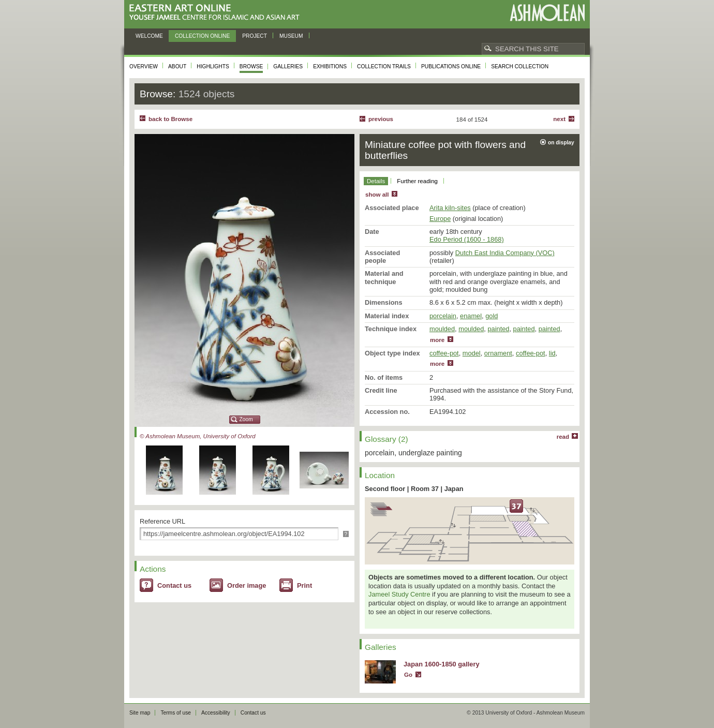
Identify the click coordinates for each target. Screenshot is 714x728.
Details (376, 181)
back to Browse (170, 119)
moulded (442, 329)
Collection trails (384, 66)
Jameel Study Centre (399, 594)
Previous (380, 119)
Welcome (149, 36)
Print (304, 585)
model (472, 353)
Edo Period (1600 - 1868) (466, 239)
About (177, 66)
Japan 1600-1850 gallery (442, 664)
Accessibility (215, 713)
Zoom (246, 419)
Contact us (174, 585)
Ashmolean (547, 12)
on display (561, 142)
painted (498, 329)
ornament (498, 353)
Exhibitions (330, 66)
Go (408, 675)
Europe (440, 218)
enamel (471, 316)
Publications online (451, 66)
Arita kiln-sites (450, 208)
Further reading (417, 181)
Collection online (202, 36)
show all (377, 194)
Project (254, 36)
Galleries (288, 66)
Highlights (213, 66)
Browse (251, 66)
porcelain (442, 316)
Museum (291, 36)
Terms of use (175, 713)
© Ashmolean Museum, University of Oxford (198, 436)
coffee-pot (444, 353)
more (437, 340)
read (563, 437)
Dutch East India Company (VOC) (505, 253)
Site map (139, 713)
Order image (246, 585)
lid (552, 353)
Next (559, 119)
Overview (143, 66)
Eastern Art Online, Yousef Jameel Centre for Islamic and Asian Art (217, 12)
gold (491, 316)
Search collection (519, 66)
